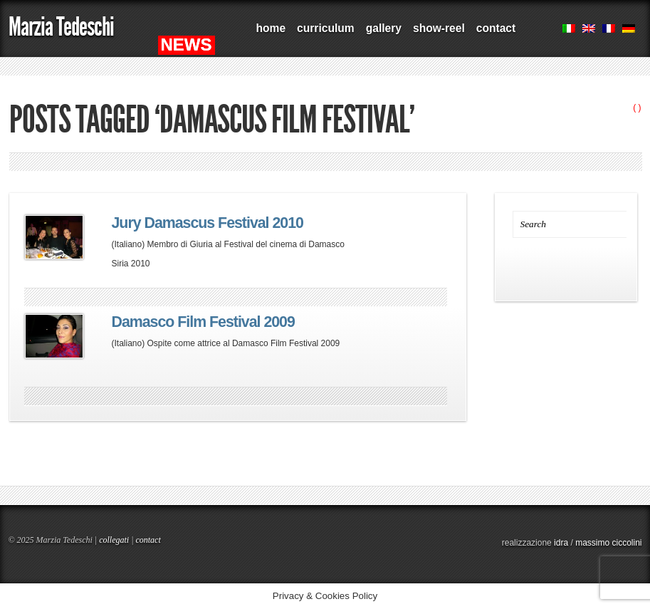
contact (495, 28)
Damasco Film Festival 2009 (203, 321)
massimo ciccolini (608, 543)
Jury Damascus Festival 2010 (207, 222)
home (271, 28)
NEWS (186, 44)
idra (561, 543)
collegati (114, 540)
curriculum (326, 28)
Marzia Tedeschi (61, 27)
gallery (384, 28)
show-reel (439, 28)
